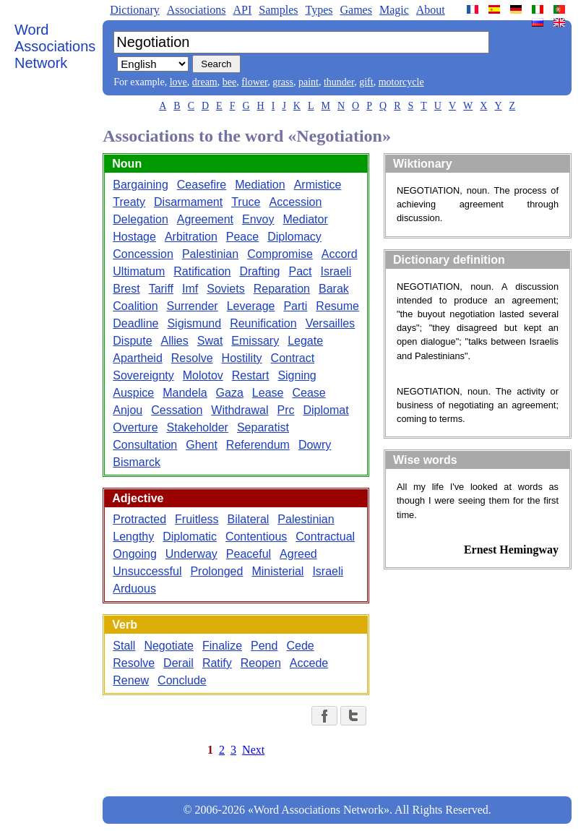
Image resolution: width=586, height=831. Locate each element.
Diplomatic (190, 536)
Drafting (259, 271)
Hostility (242, 358)
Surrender (192, 306)
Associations (196, 10)
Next (253, 750)
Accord (340, 254)
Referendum (258, 445)
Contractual (325, 536)
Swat (210, 341)
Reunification (263, 323)
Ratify (217, 663)
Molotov (203, 375)
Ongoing (135, 554)
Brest (126, 289)
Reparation (282, 289)
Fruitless (196, 519)
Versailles (330, 323)
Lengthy (133, 536)
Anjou (127, 410)
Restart (251, 375)
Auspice (133, 393)
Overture (135, 427)
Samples (278, 10)
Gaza (230, 393)
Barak (334, 289)
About (430, 10)
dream (204, 82)
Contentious (256, 536)
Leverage (251, 306)
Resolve (192, 358)
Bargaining (140, 184)
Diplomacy (294, 237)
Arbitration (191, 237)
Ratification (201, 271)
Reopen (261, 663)
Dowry (314, 445)
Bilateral (249, 519)
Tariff (161, 289)
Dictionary (134, 10)
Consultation (145, 445)
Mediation (260, 184)
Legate (305, 341)
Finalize (222, 646)
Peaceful (248, 554)
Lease (268, 393)
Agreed (298, 554)
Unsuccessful (147, 571)
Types (318, 10)
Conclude (182, 680)
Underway (191, 554)
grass (282, 82)
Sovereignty (143, 375)
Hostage (134, 237)
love (178, 82)
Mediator (305, 219)
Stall (124, 646)
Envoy (258, 219)
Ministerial (277, 571)
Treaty (129, 202)
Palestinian (210, 254)
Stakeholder (197, 427)
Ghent (201, 445)
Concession (143, 254)
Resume (337, 306)
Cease (308, 393)
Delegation (140, 219)
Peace (242, 237)
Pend (264, 646)
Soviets (225, 289)
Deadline (135, 323)
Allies (175, 341)
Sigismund (194, 323)
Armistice (318, 184)
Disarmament (188, 202)
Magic (394, 10)
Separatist (263, 427)
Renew (131, 680)
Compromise (280, 254)
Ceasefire (201, 184)
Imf (190, 289)
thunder (339, 82)
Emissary (255, 341)
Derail (178, 663)
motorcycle (401, 82)
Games (355, 10)
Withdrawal (239, 410)
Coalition (135, 306)
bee (229, 82)
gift (366, 82)
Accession (295, 202)
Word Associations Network (54, 46)
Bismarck (136, 462)
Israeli (336, 271)
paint (308, 82)
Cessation (176, 410)
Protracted (139, 519)
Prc (286, 410)
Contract (292, 358)
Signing (296, 375)
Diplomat (326, 410)
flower (254, 82)
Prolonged (216, 571)
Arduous (134, 588)
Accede (309, 663)
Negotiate (169, 646)
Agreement (205, 219)
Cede (300, 646)
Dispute (132, 341)
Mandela (185, 393)
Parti (295, 306)
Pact (299, 271)
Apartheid (138, 358)
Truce (245, 202)
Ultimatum (139, 271)
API (242, 10)
